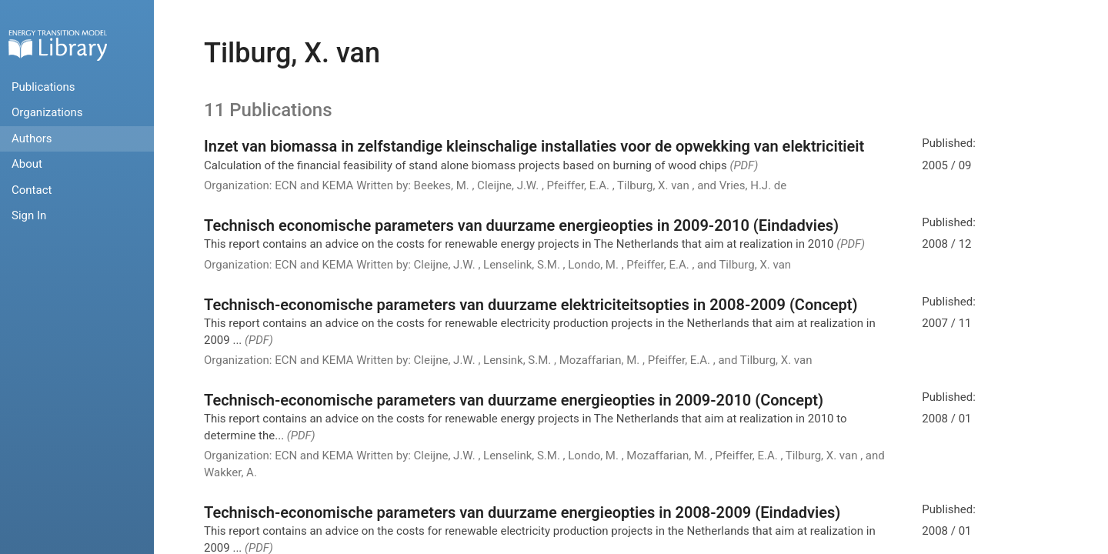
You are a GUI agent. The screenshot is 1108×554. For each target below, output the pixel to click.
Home (58, 45)
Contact (32, 190)
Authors (32, 138)
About (27, 164)
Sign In (29, 215)
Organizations (47, 112)
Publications (43, 87)
